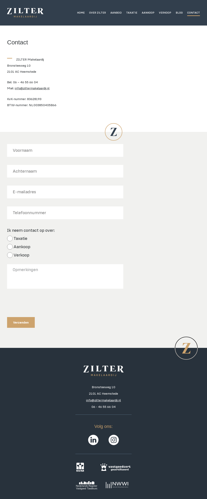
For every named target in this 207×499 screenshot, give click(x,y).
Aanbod (116, 12)
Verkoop (165, 12)
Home (81, 12)
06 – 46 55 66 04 (25, 82)
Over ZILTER (97, 12)
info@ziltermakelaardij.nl (32, 88)
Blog (179, 12)
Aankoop (148, 12)
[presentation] (38, 305)
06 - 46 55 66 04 (103, 407)
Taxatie (131, 12)
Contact (193, 12)
